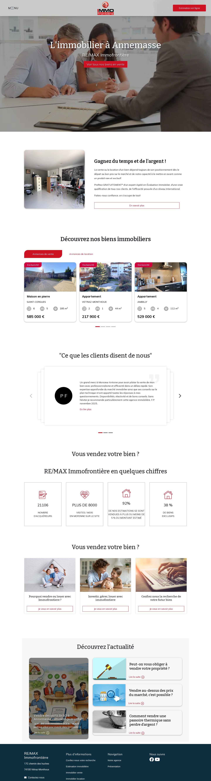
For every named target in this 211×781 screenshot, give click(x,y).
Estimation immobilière (77, 766)
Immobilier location (75, 778)
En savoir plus (136, 205)
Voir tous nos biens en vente (105, 64)
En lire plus (85, 409)
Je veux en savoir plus (49, 608)
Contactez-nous (36, 777)
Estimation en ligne (189, 8)
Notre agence (114, 760)
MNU (13, 8)
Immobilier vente (74, 772)
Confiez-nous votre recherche (80, 760)
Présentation (114, 766)
